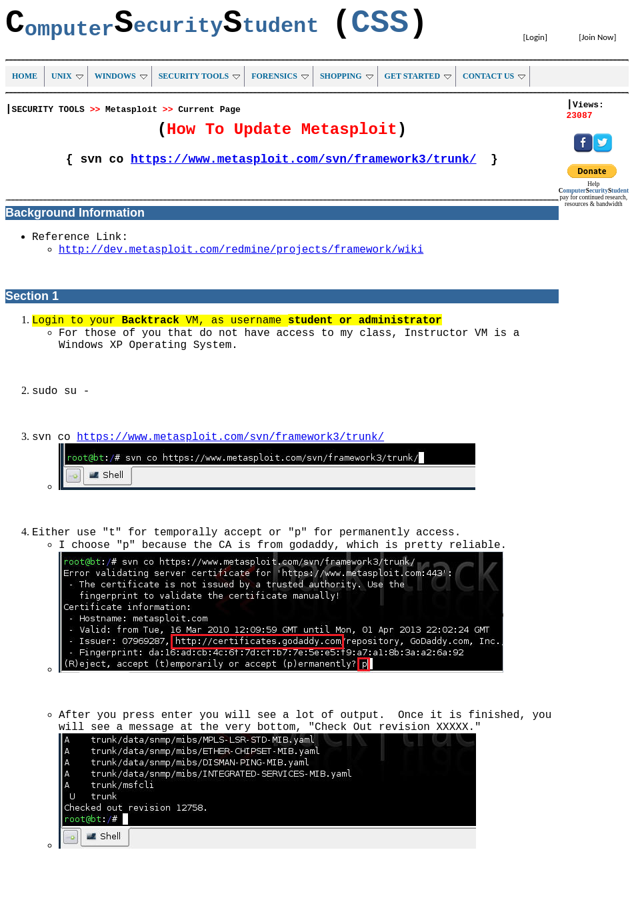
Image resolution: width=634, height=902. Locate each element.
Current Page (209, 110)
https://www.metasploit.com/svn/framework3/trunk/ (303, 159)
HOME (24, 76)
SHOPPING (346, 76)
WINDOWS (121, 76)
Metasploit (131, 110)
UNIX (67, 76)
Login (535, 37)
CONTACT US (494, 76)
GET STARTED (418, 76)
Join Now (597, 37)
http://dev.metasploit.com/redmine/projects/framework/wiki (241, 250)
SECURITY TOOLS (200, 76)
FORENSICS (280, 76)
